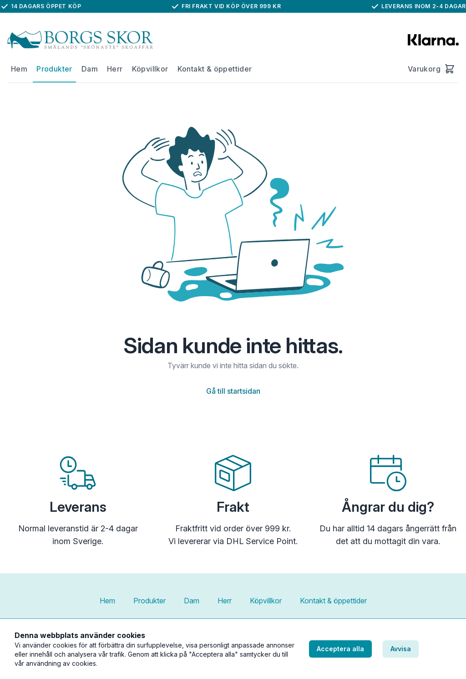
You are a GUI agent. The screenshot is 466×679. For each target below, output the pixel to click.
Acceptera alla (340, 649)
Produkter (54, 68)
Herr (115, 68)
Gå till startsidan (233, 391)
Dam (89, 68)
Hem (19, 68)
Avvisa (400, 649)
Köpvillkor (150, 68)
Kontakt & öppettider (214, 68)
